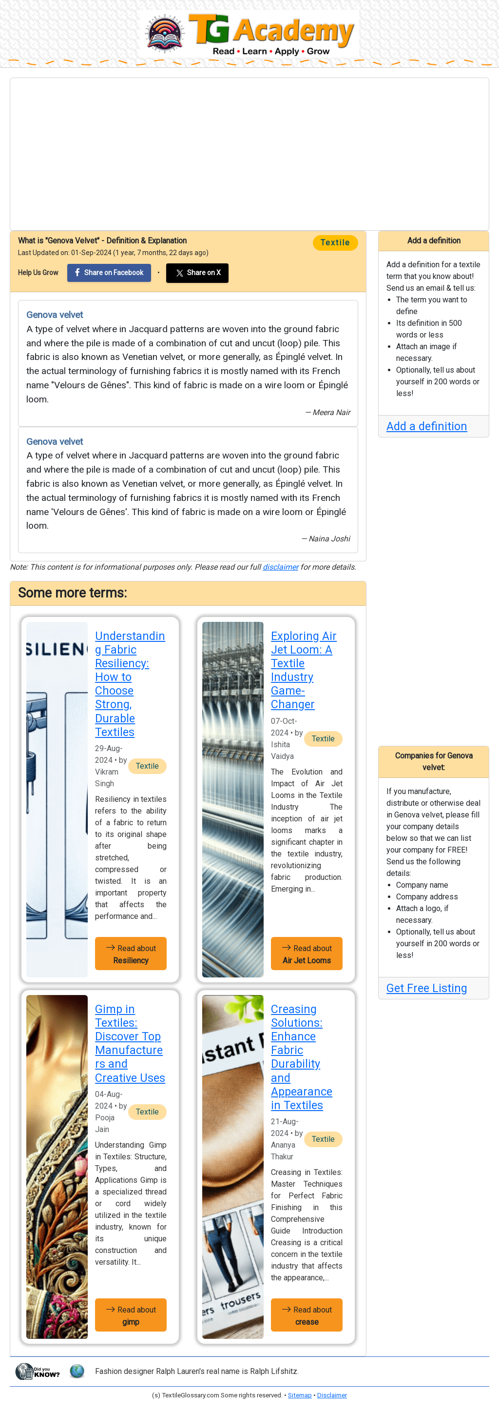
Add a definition (426, 426)
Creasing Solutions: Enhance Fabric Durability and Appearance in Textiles (301, 1057)
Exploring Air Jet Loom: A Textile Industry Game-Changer (304, 670)
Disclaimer (332, 1395)
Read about (131, 953)
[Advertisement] (249, 154)
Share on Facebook (109, 272)
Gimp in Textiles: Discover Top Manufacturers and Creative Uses (130, 1043)
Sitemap (300, 1395)
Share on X (197, 273)
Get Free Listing (426, 988)
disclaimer (280, 567)
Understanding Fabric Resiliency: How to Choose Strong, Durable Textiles (130, 684)
